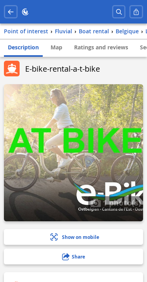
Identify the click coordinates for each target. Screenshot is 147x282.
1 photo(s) (115, 202)
